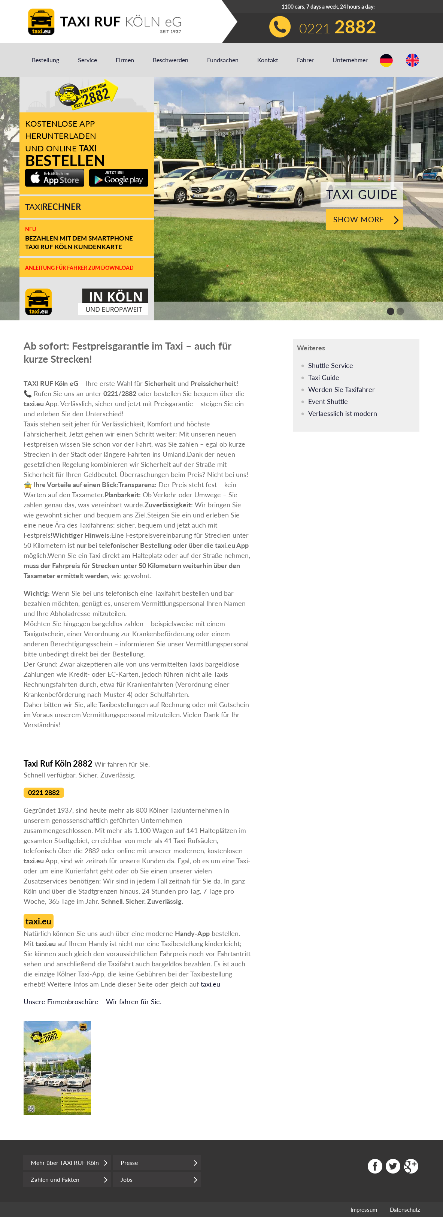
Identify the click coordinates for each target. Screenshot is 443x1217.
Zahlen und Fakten (69, 1179)
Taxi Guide (323, 377)
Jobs (159, 1179)
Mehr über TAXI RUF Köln (69, 1163)
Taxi (53, 207)
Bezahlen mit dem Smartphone (79, 238)
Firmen (125, 59)
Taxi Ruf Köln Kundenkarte (73, 247)
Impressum (364, 1209)
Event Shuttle (328, 401)
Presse (159, 1163)
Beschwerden (170, 59)
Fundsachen (223, 59)
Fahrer (305, 59)
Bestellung (45, 59)
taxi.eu (210, 984)
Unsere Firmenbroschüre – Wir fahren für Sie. (92, 1001)
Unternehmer (350, 59)
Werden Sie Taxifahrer (341, 389)
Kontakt (267, 59)
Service (87, 59)
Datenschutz (405, 1209)
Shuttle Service (330, 365)
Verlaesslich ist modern (342, 413)
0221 (337, 26)
